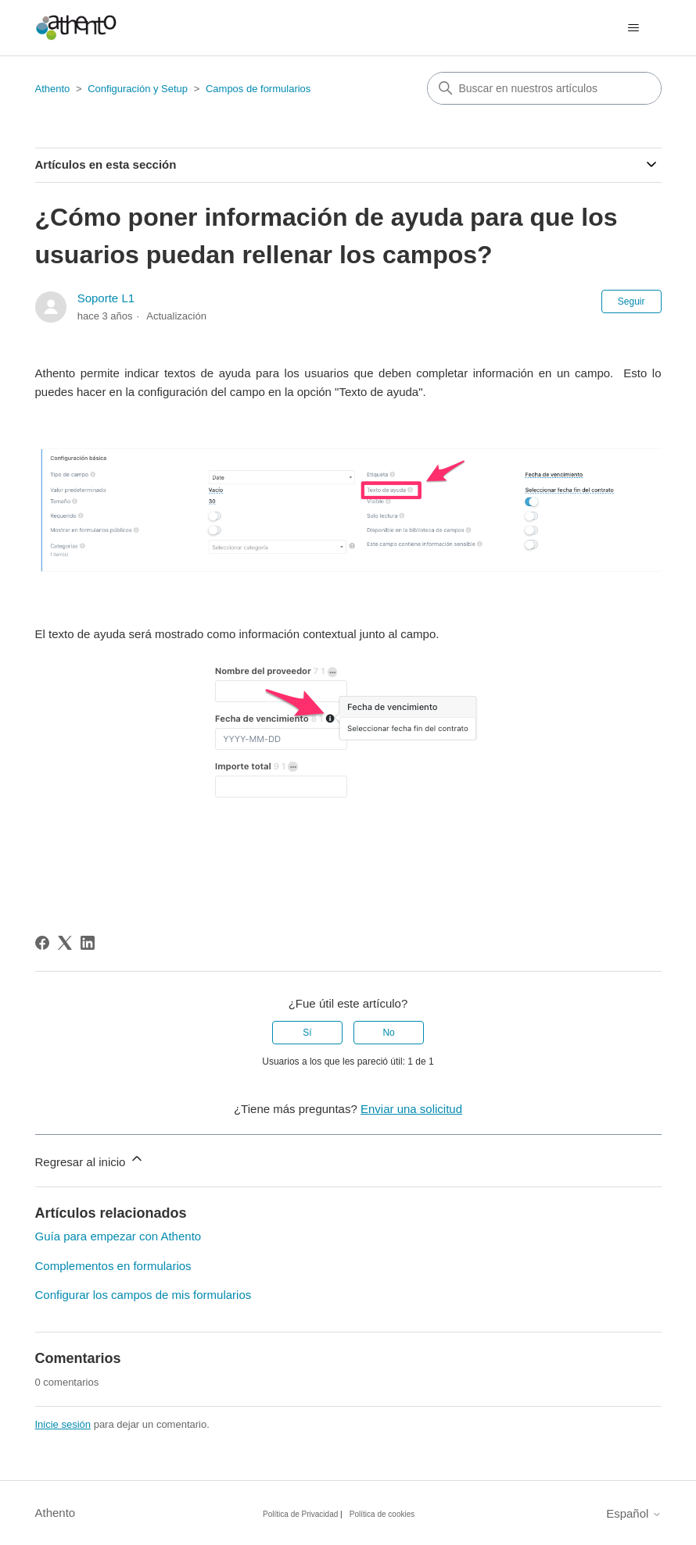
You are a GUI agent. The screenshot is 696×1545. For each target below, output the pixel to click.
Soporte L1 (106, 298)
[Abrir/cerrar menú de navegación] (634, 28)
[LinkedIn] (88, 943)
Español (633, 1513)
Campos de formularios (258, 89)
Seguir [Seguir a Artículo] (631, 301)
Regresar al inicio (90, 1160)
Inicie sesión (63, 1424)
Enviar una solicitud (411, 1108)
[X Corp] (65, 943)
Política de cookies (382, 1514)
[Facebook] (42, 943)
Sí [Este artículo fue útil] (307, 1032)
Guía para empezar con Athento (118, 1236)
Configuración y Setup (138, 89)
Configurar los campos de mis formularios (143, 1294)
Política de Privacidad (300, 1514)
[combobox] (544, 88)
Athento (52, 89)
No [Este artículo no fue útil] (388, 1032)
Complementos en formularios (113, 1265)
